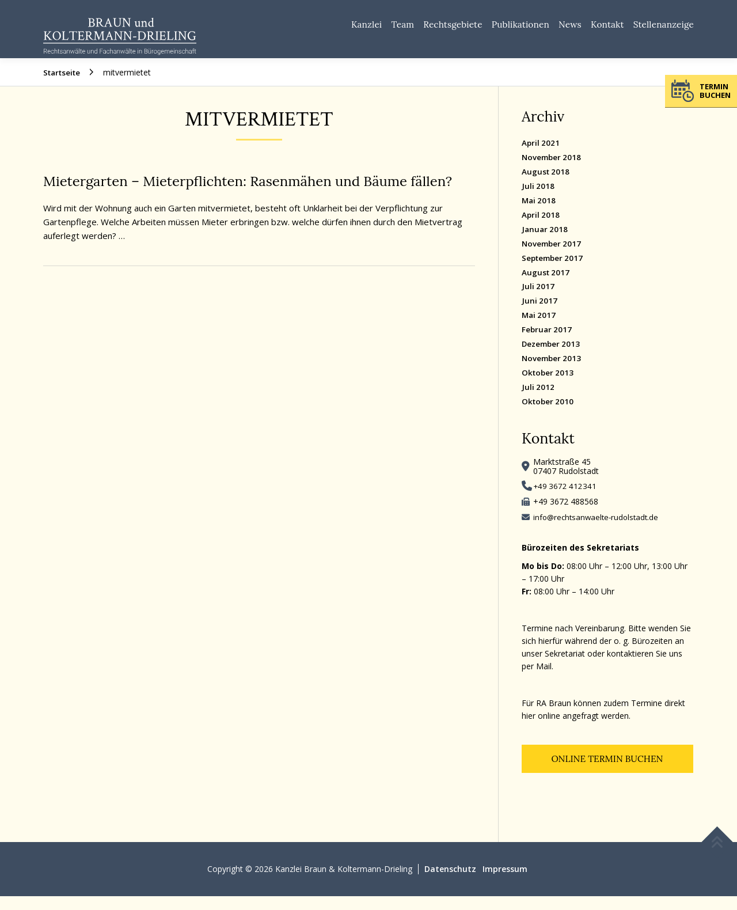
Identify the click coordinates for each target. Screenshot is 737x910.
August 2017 (546, 284)
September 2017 (554, 269)
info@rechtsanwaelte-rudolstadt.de (598, 529)
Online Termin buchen (607, 772)
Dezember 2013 (552, 356)
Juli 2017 (538, 298)
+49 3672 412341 (565, 498)
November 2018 (553, 169)
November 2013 (553, 370)
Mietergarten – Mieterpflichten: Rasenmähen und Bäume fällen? (257, 193)
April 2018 (541, 226)
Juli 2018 (538, 197)
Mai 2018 (539, 212)
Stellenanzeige (661, 28)
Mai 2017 (539, 327)
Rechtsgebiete (426, 28)
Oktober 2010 (549, 413)
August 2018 (546, 183)
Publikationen (501, 28)
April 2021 (541, 154)
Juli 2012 (538, 399)
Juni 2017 (540, 313)
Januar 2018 (545, 241)
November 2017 (553, 255)
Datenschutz (450, 882)
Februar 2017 (547, 341)
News (556, 28)
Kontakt (598, 28)
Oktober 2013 (549, 385)
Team (370, 28)
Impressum (505, 882)
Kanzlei (330, 28)
